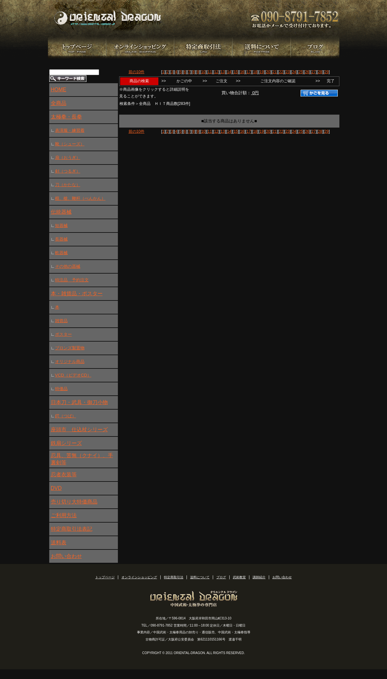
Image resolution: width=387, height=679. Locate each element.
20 (268, 72)
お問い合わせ (66, 556)
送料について (200, 577)
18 (255, 72)
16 (242, 72)
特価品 (61, 388)
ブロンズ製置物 (70, 347)
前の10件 (136, 72)
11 (210, 72)
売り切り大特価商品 (74, 501)
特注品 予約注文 (72, 279)
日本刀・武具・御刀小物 (79, 402)
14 (229, 72)
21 (274, 72)
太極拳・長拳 (66, 116)
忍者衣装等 (64, 474)
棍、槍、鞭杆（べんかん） (80, 198)
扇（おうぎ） (67, 157)
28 (320, 72)
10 (203, 72)
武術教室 (239, 577)
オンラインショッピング (139, 577)
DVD (56, 488)
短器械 (61, 225)
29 (326, 72)
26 (307, 72)
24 (294, 72)
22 (281, 72)
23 (287, 72)
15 (235, 72)
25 (300, 72)
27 (314, 72)
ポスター (63, 334)
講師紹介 (259, 577)
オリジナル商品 (70, 361)
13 (223, 72)
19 (261, 72)
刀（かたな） (67, 184)
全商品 (58, 103)
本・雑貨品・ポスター (77, 293)
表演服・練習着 (70, 130)
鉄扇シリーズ (66, 443)
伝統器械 (61, 212)
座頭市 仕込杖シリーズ (79, 429)
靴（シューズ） (70, 143)
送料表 (58, 542)
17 (248, 72)
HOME (58, 89)
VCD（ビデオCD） (73, 375)
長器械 (61, 239)
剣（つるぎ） (67, 171)
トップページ (105, 577)
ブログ (221, 577)
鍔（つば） (65, 415)
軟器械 (61, 252)
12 (216, 72)
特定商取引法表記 (71, 529)
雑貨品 (61, 320)
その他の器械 (67, 266)
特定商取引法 (173, 577)
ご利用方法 (64, 515)
